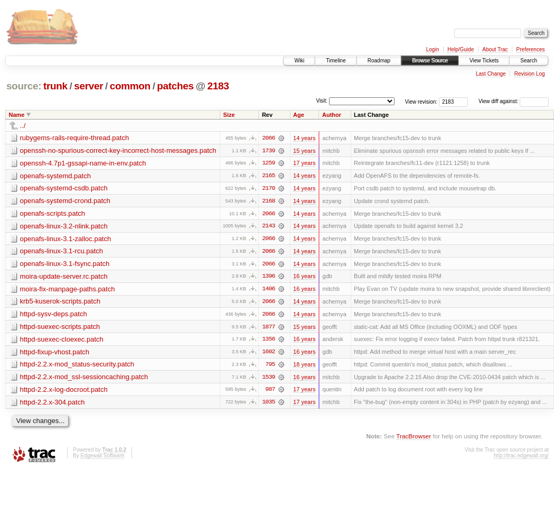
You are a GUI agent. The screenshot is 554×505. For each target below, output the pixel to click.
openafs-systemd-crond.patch (65, 201)
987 (270, 392)
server (88, 85)
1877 (268, 328)
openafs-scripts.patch (53, 214)
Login (432, 49)
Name (17, 115)
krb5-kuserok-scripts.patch (60, 303)
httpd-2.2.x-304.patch (52, 404)
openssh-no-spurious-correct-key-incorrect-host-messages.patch (118, 150)
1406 (268, 290)
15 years (304, 151)
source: (23, 85)
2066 (268, 138)
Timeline (335, 60)
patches (175, 85)
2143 (268, 227)
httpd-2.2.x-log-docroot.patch (64, 392)
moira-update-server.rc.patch (64, 277)
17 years (304, 163)
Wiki (299, 60)
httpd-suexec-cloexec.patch (62, 341)
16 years (304, 277)
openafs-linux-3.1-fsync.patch (65, 265)
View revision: (421, 101)
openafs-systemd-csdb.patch (64, 188)
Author (331, 115)
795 (270, 366)
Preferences (531, 49)
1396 (268, 277)
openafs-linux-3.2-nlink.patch (64, 227)
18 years (304, 366)
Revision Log (529, 74)
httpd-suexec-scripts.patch (60, 328)
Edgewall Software (102, 458)
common (130, 85)
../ (23, 126)
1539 (268, 379)
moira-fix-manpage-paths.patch (67, 290)
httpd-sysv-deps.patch (53, 315)
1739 (268, 150)
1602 (268, 354)
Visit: (321, 101)
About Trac (495, 49)
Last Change (491, 74)
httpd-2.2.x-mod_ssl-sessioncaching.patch (84, 379)
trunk (55, 85)
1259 (268, 163)
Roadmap (379, 60)
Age (298, 115)
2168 (268, 201)
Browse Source (430, 60)
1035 (268, 404)
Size (229, 115)
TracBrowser (413, 438)
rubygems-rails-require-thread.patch (74, 138)
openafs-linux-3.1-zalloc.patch (65, 239)
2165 (268, 176)
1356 (268, 341)
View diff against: (513, 101)
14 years (304, 138)
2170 (268, 189)
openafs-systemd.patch (55, 176)
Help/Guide (460, 49)
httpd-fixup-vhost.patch (55, 353)
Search (528, 60)
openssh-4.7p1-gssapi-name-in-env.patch (83, 163)
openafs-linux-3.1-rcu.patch (62, 252)
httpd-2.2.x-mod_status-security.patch (77, 366)
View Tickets (484, 60)
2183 (218, 85)
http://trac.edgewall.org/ (521, 458)
